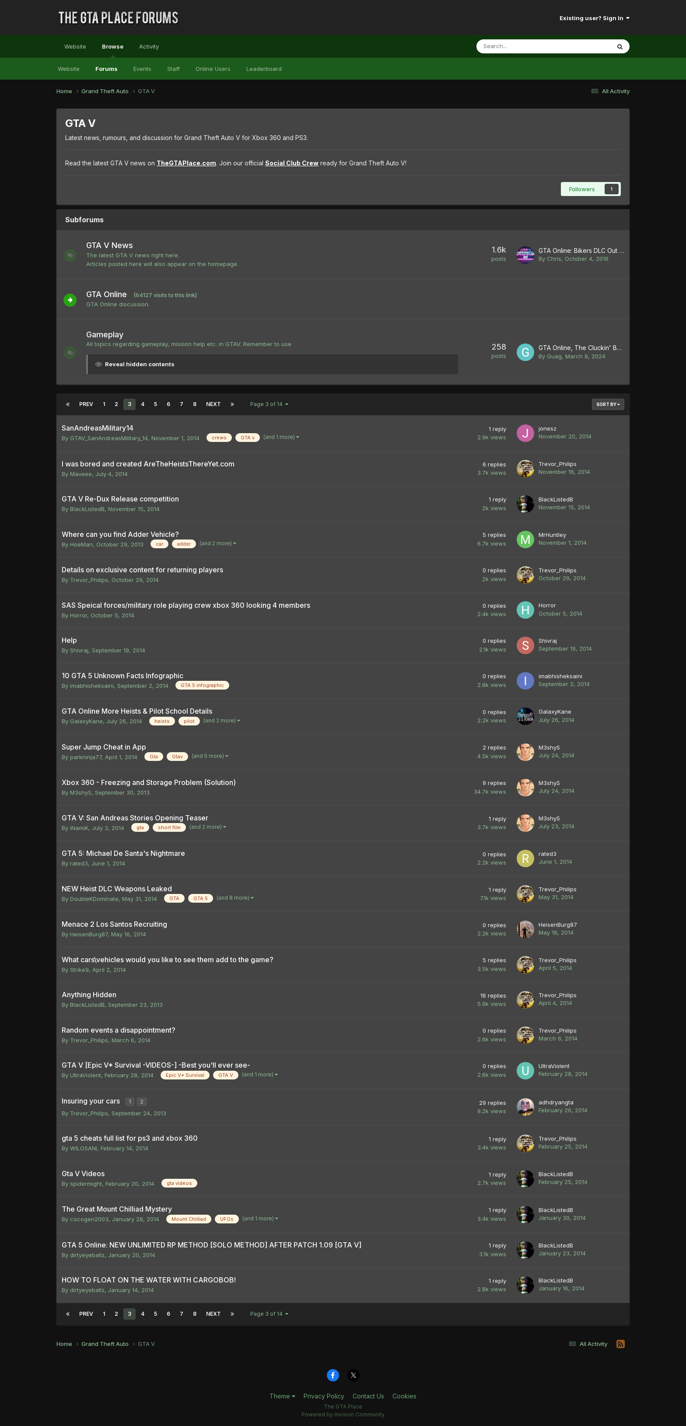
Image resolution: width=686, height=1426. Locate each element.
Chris (554, 258)
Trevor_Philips (558, 463)
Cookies (404, 1394)
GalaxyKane (86, 721)
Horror (78, 615)
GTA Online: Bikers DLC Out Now (585, 250)
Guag (554, 356)
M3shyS (549, 747)
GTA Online (111, 294)
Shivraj (79, 650)
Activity (149, 46)
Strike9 (79, 969)
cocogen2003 (89, 1217)
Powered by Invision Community (343, 1413)
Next (213, 404)
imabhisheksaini (92, 685)
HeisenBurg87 (89, 934)
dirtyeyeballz (87, 1253)
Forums (106, 68)
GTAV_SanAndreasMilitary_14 (109, 437)
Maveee (81, 473)
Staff (173, 68)
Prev (86, 404)
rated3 (79, 863)
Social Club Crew (291, 163)
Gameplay (109, 334)
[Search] (520, 46)
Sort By (608, 404)
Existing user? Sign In (595, 17)
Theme (282, 1394)
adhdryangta (556, 1101)
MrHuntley (552, 534)
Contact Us (368, 1394)
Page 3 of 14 (269, 404)
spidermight (86, 1182)
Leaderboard (264, 68)
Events (142, 68)
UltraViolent (85, 1075)
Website (75, 46)
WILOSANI (83, 1146)
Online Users (213, 68)
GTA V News (114, 245)
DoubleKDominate (94, 898)
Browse (112, 50)
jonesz (547, 428)
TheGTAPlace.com (186, 163)
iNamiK (79, 827)
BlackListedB (87, 508)
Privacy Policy (324, 1394)
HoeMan (81, 544)
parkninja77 (86, 756)
